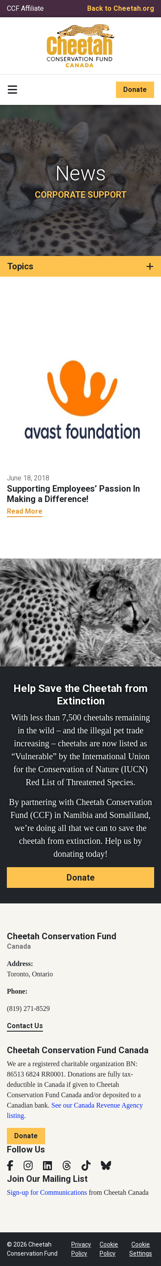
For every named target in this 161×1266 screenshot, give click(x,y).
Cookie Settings (140, 1249)
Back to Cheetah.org (120, 8)
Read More (25, 511)
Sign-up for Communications (47, 1192)
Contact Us (25, 1026)
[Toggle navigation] (12, 89)
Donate (135, 89)
